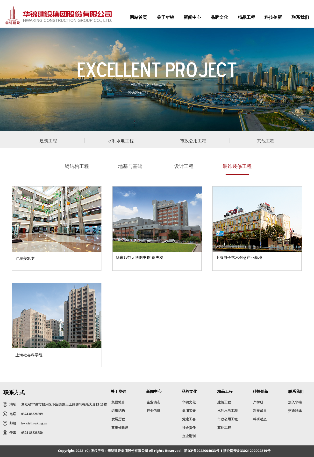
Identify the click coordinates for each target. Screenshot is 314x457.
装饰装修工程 (138, 93)
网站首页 (137, 84)
